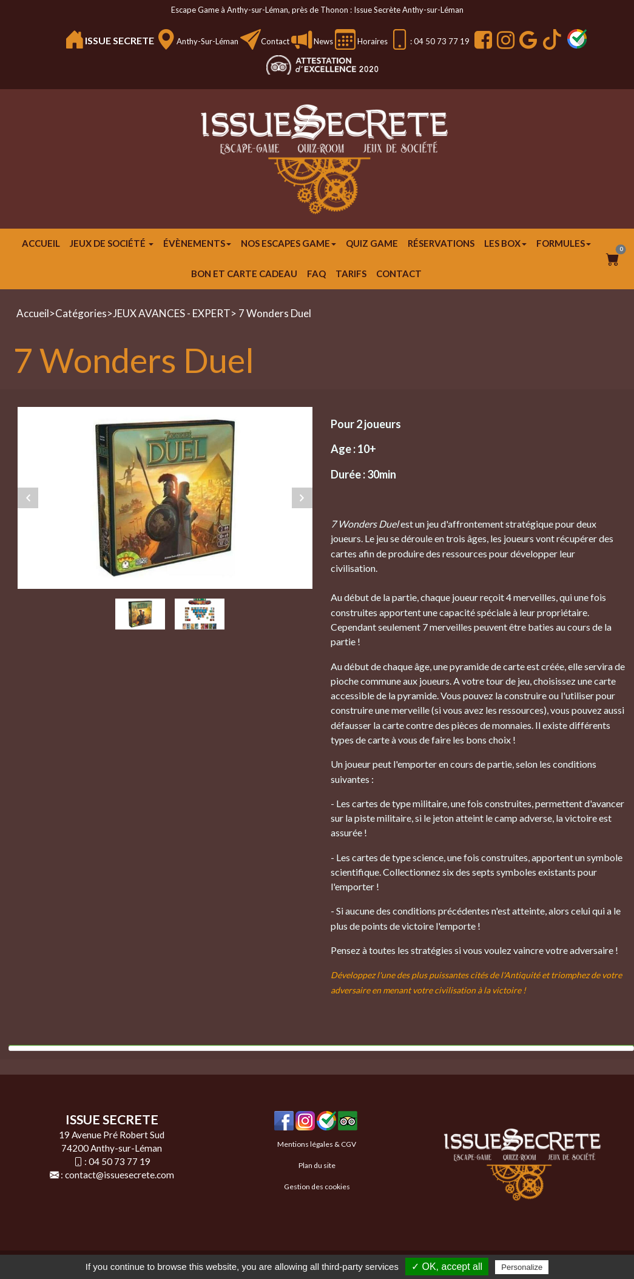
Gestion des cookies (317, 1186)
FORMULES (563, 243)
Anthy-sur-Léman (207, 41)
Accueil (41, 243)
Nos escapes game (288, 243)
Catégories (81, 313)
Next (302, 498)
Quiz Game (372, 243)
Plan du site (317, 1165)
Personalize (521, 1267)
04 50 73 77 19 (119, 1161)
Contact (275, 41)
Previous (28, 498)
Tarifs (351, 273)
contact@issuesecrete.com (119, 1174)
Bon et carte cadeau (244, 273)
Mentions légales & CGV (316, 1144)
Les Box (505, 243)
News (322, 41)
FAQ (316, 273)
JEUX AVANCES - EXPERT (172, 313)
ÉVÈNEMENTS (197, 243)
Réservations (441, 243)
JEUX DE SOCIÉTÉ (111, 243)
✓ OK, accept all (446, 1266)
